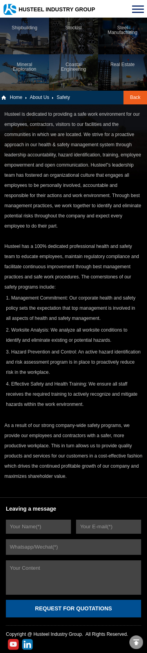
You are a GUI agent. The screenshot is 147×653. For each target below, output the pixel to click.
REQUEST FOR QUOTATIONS (73, 608)
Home (16, 97)
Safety (63, 97)
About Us (39, 97)
